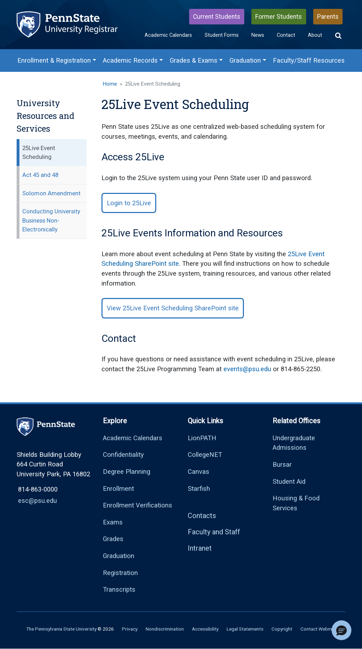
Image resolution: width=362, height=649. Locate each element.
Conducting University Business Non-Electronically (51, 220)
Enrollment (118, 488)
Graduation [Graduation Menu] (245, 60)
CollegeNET (205, 454)
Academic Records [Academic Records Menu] (130, 60)
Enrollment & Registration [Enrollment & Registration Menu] (54, 60)
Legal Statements (245, 629)
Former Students (278, 16)
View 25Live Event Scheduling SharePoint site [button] (173, 308)
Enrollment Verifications (137, 505)
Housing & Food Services (296, 503)
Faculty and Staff (214, 532)
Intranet (200, 548)
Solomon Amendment (51, 193)
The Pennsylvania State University (61, 629)
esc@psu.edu (37, 500)
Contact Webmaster (321, 629)
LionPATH (202, 438)
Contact (286, 35)
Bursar (282, 464)
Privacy (130, 629)
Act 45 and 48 (40, 174)
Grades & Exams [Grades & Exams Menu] (193, 60)
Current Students (216, 16)
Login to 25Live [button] (129, 203)
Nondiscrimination (165, 629)
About (315, 35)
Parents (328, 16)
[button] (338, 36)
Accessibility (205, 629)
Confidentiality (123, 454)
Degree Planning (126, 471)
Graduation (118, 555)
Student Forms (222, 35)
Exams (113, 522)
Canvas (198, 471)
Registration (120, 572)
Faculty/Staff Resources (309, 60)
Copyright (282, 629)
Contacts (202, 515)
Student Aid (289, 481)
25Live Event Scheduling (38, 152)
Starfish (199, 488)
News (257, 35)
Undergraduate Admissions (294, 443)
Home (110, 84)
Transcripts (119, 589)
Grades (113, 538)
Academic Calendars (168, 35)
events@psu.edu (247, 369)
